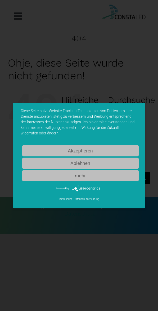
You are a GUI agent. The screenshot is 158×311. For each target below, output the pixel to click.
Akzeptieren (80, 150)
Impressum (65, 199)
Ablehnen (80, 163)
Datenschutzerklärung (86, 199)
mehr (80, 175)
